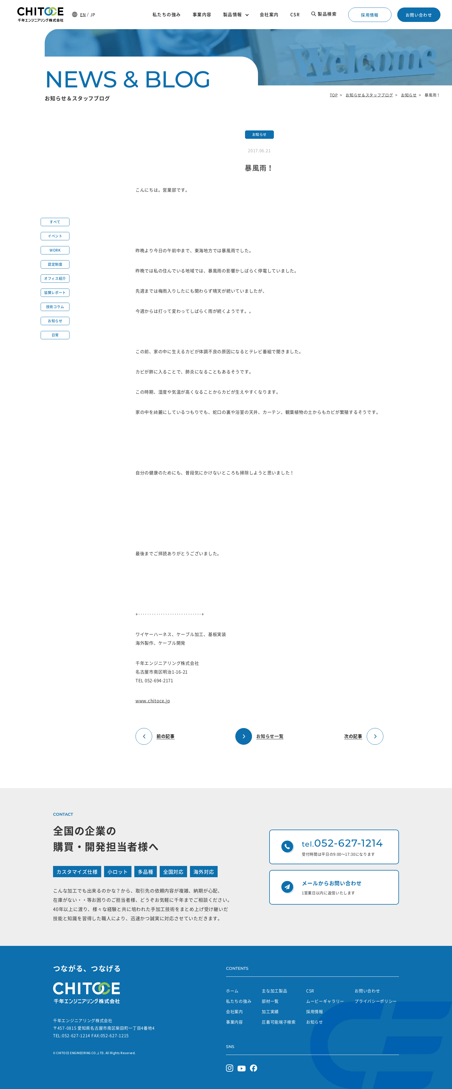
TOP (334, 95)
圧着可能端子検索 (279, 1022)
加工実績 (270, 1011)
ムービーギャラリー (325, 1001)
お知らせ (409, 95)
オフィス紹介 (55, 278)
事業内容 (234, 1022)
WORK (55, 250)
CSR (310, 990)
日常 (55, 335)
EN (83, 14)
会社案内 (234, 1011)
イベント (55, 236)
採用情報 (370, 15)
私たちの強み (238, 1001)
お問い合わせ (419, 15)
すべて (55, 221)
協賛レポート (55, 292)
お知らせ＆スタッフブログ (369, 95)
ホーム (232, 990)
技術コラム (55, 306)
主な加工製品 (274, 990)
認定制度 (55, 264)
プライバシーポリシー (376, 1001)
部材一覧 (270, 1001)
